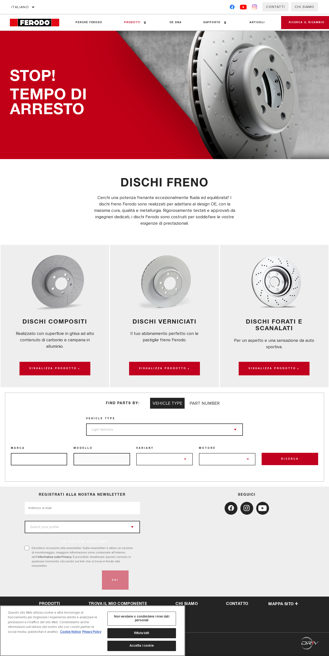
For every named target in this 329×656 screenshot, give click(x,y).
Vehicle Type (100, 420)
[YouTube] (243, 8)
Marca (18, 450)
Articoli (253, 22)
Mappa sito (283, 606)
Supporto (209, 22)
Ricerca (290, 461)
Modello (83, 450)
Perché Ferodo (88, 22)
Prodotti (131, 22)
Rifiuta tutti (141, 633)
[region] (92, 630)
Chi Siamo (304, 7)
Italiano (20, 7)
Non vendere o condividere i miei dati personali (141, 618)
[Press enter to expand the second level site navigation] (144, 22)
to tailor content (84, 543)
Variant (145, 450)
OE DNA (174, 22)
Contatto (237, 606)
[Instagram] (254, 8)
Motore (207, 450)
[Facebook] (232, 8)
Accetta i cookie (142, 646)
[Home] (37, 22)
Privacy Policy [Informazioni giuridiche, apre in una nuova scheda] (91, 632)
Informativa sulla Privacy (54, 559)
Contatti (275, 7)
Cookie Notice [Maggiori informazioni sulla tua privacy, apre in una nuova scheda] (70, 632)
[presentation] (62, 581)
